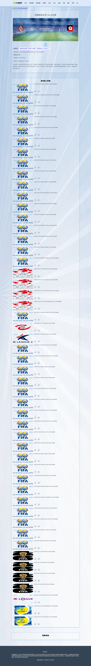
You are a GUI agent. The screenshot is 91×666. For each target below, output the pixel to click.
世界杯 (44, 3)
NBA (49, 3)
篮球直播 (38, 3)
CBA (54, 3)
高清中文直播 (31, 48)
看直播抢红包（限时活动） (43, 48)
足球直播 (31, 3)
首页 (26, 3)
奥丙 (26, 8)
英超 (59, 3)
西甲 (73, 3)
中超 (64, 3)
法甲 (78, 3)
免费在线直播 (23, 48)
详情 (45, 44)
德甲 (68, 3)
